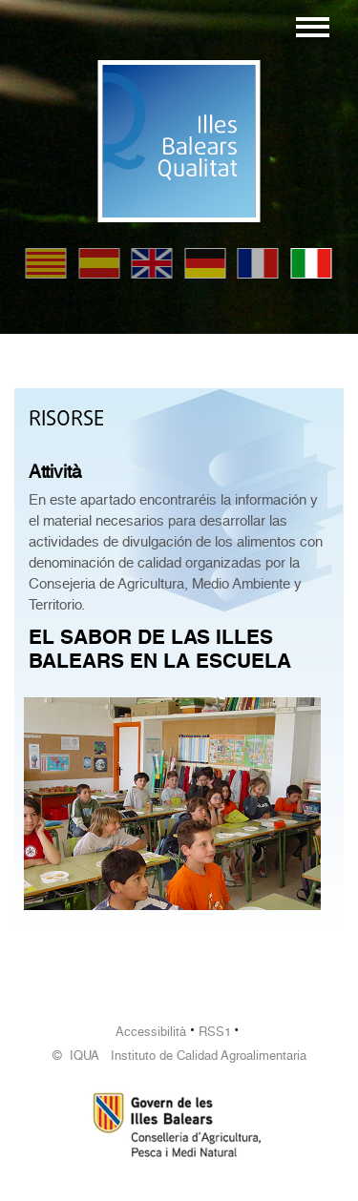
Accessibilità (151, 1032)
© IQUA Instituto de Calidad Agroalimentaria (179, 1055)
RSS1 (215, 1032)
